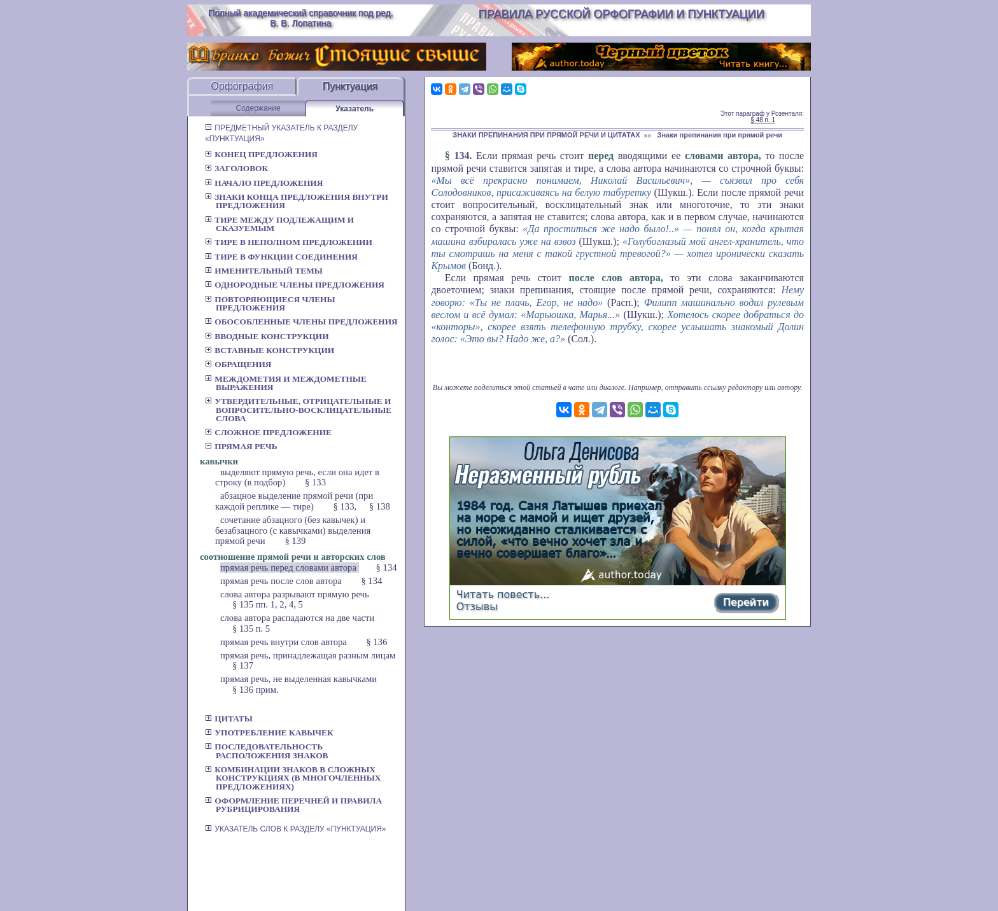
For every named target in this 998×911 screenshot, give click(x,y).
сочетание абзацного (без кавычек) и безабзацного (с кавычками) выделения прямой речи (292, 530)
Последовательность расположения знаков (266, 751)
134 (461, 155)
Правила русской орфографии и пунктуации (621, 14)
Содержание (257, 108)
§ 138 (379, 506)
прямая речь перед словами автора (289, 567)
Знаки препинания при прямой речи (720, 135)
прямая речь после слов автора (282, 581)
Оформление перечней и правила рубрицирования (293, 805)
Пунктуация (349, 86)
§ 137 (242, 665)
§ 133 (315, 482)
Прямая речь (241, 446)
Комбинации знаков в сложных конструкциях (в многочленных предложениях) (293, 778)
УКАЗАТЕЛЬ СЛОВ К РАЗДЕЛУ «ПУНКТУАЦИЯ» (295, 828)
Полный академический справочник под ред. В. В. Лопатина (300, 18)
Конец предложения (261, 154)
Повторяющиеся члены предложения (270, 303)
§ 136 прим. (255, 690)
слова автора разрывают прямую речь (294, 594)
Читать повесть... (503, 594)
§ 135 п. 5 (251, 628)
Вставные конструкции (269, 350)
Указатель (354, 108)
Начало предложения (264, 183)
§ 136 (377, 642)
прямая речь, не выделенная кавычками (298, 679)
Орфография (242, 86)
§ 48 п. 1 (762, 119)
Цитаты (229, 718)
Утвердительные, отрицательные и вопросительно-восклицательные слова (298, 409)
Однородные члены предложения (294, 284)
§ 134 (386, 567)
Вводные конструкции (267, 336)
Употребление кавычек (269, 732)
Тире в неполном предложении (288, 242)
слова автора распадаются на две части (297, 618)
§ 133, (345, 506)
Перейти (746, 602)
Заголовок (236, 168)
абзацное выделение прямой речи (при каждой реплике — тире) (294, 500)
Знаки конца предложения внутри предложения (296, 201)
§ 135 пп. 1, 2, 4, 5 (267, 604)
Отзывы (477, 607)
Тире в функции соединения (281, 256)
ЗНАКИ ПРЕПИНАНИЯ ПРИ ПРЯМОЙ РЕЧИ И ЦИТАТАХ (546, 135)
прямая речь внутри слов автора (284, 642)
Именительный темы (264, 270)
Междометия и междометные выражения (286, 383)
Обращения (238, 364)
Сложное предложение (268, 432)
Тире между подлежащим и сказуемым (279, 224)
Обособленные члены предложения (301, 321)
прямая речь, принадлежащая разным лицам (307, 655)
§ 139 (295, 541)
